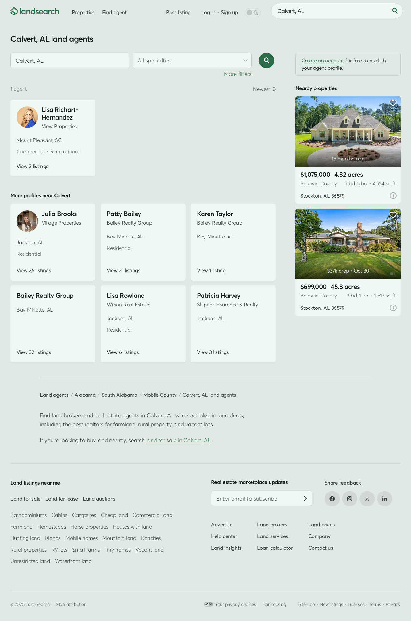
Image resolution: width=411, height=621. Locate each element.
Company (319, 536)
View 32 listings (34, 352)
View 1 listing (211, 270)
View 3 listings (32, 166)
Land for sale (25, 498)
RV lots (59, 549)
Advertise (221, 524)
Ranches (151, 538)
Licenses (356, 604)
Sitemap (306, 604)
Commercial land (152, 515)
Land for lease (61, 498)
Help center (224, 536)
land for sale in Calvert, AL (178, 440)
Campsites (84, 515)
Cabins (59, 515)
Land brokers (272, 524)
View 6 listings (123, 352)
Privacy (393, 604)
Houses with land (132, 526)
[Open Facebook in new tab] (332, 498)
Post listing (178, 12)
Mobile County (160, 394)
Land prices (321, 524)
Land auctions (99, 498)
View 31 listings (123, 270)
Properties (83, 12)
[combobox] (337, 10)
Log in (208, 12)
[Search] (394, 10)
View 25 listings (34, 270)
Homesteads (51, 526)
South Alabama (119, 394)
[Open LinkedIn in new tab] (384, 498)
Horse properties (89, 526)
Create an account (323, 60)
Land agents (54, 394)
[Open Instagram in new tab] (349, 498)
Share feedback (343, 482)
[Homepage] (29, 11)
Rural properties (28, 549)
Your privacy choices (230, 604)
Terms (375, 604)
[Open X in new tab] (367, 498)
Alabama (85, 394)
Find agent (114, 12)
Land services (272, 536)
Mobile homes (81, 538)
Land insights (226, 547)
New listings (331, 604)
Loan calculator (275, 547)
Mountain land (119, 538)
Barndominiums (28, 515)
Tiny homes (117, 549)
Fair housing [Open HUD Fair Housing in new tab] (274, 604)
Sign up (229, 12)
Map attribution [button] (71, 604)
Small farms (85, 549)
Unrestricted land (30, 561)
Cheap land (114, 515)
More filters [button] (238, 74)
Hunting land (25, 538)
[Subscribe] (305, 498)
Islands (52, 538)
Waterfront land (73, 561)
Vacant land (149, 549)
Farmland (21, 526)
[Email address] (261, 498)
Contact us (320, 547)
